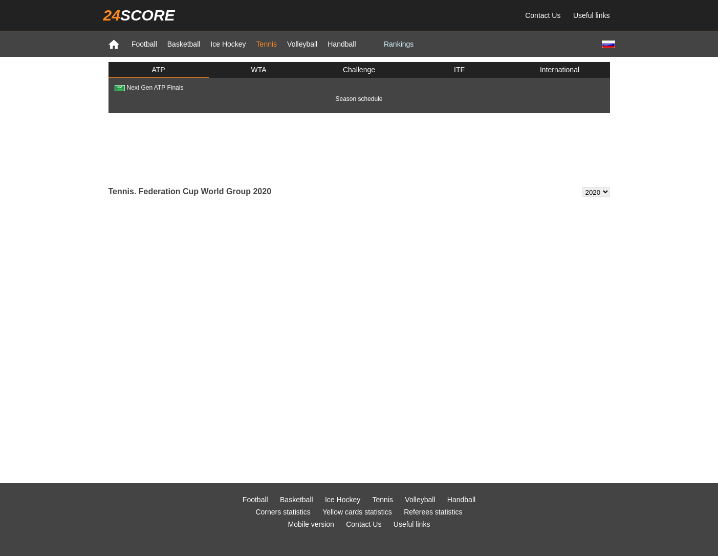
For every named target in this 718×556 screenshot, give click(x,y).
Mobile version (311, 524)
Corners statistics (282, 512)
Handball (342, 44)
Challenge (359, 70)
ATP (158, 70)
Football (144, 44)
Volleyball (302, 44)
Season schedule (358, 98)
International (559, 70)
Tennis (266, 44)
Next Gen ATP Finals (149, 87)
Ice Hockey (228, 44)
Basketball (184, 44)
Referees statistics (433, 512)
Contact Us (542, 15)
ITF (459, 70)
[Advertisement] (359, 149)
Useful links (591, 15)
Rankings (399, 44)
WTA (258, 70)
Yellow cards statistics (357, 512)
